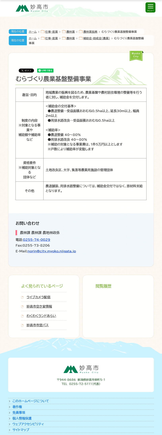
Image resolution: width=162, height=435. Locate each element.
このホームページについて (31, 401)
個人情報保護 (22, 418)
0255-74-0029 (36, 239)
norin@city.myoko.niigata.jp (52, 251)
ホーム (33, 31)
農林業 (70, 31)
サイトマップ (21, 429)
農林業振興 (90, 31)
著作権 (17, 406)
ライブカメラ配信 (38, 297)
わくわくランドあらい (41, 315)
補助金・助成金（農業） (96, 38)
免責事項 (19, 412)
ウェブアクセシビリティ (28, 424)
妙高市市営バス (38, 325)
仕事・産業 (51, 31)
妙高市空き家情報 (39, 306)
